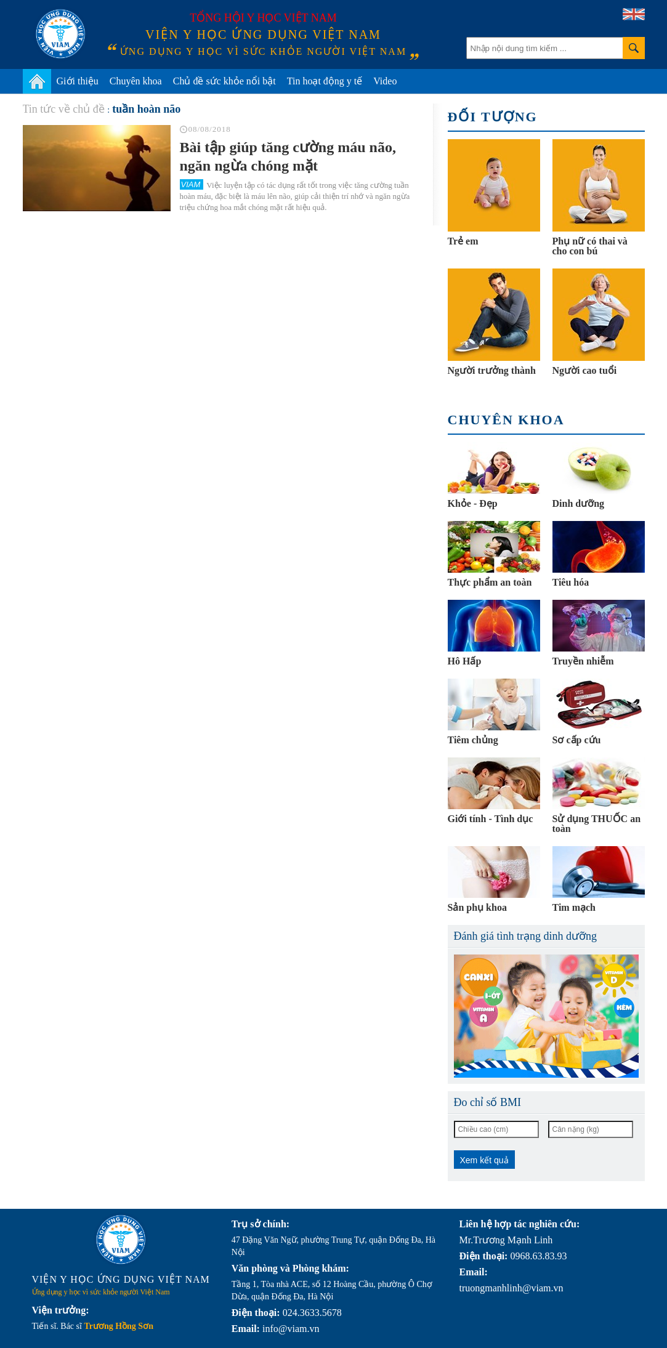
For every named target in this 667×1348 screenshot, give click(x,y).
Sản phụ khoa (477, 907)
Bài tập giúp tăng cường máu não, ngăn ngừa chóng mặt (288, 156)
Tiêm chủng (473, 740)
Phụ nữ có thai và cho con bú (590, 246)
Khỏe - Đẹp (473, 503)
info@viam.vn (291, 1328)
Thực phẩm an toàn (490, 582)
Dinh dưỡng (578, 503)
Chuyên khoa (136, 81)
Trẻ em (463, 241)
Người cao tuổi (584, 370)
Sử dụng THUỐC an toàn (596, 823)
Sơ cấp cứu (576, 740)
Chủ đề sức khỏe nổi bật (224, 81)
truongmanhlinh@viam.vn (511, 1288)
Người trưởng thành (492, 370)
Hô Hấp (465, 661)
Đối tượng (493, 116)
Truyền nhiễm (583, 661)
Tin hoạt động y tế (325, 81)
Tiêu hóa (570, 582)
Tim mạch (574, 907)
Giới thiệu (78, 81)
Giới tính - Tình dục (490, 818)
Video (385, 81)
